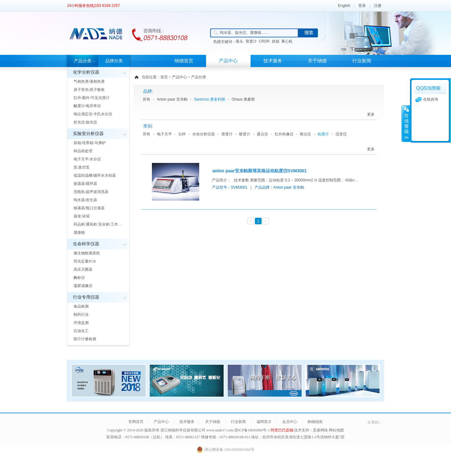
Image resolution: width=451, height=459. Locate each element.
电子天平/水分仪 (87, 159)
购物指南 (315, 422)
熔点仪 (305, 134)
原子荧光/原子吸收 (89, 89)
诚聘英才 (264, 422)
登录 (362, 5)
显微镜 (79, 232)
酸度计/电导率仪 (87, 106)
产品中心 (228, 60)
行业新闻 (361, 60)
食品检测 (81, 306)
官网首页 (135, 422)
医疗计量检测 (85, 339)
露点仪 (262, 134)
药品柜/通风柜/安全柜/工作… (98, 224)
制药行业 (81, 314)
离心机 (287, 41)
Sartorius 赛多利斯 (209, 99)
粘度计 (323, 134)
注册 (377, 5)
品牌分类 (114, 61)
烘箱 (275, 41)
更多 (371, 114)
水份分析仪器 (203, 134)
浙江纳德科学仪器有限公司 (182, 430)
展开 (406, 123)
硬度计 (244, 134)
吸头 (239, 41)
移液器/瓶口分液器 (89, 208)
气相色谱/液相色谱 (89, 81)
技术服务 (272, 60)
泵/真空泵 (82, 167)
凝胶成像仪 (83, 286)
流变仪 (341, 134)
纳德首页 (183, 60)
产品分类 (82, 61)
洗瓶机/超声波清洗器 (91, 192)
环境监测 (81, 323)
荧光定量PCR (85, 261)
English (344, 5)
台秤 (182, 134)
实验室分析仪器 (88, 133)
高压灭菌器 (83, 269)
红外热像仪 (284, 134)
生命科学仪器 (86, 244)
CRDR (264, 41)
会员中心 (289, 422)
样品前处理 (83, 151)
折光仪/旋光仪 (85, 122)
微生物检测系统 (87, 253)
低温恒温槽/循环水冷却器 (95, 175)
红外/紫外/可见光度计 (92, 98)
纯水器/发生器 (85, 200)
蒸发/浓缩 (82, 216)
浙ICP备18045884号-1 (252, 430)
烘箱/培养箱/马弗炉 (90, 143)
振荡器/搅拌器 (85, 183)
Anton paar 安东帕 (172, 99)
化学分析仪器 (86, 72)
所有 (146, 99)
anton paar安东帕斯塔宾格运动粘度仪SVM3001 (259, 170)
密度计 (251, 41)
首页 (164, 77)
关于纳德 (317, 60)
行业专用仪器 (86, 297)
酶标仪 (79, 277)
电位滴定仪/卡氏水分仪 (93, 114)
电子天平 (164, 134)
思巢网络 (320, 430)
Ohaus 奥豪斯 (243, 99)
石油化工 (81, 331)
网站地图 (336, 430)
